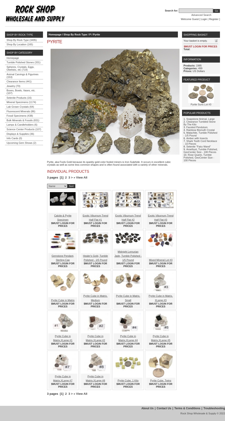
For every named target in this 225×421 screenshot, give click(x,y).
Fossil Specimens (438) (20, 115)
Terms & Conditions (187, 408)
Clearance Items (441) (19, 81)
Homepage (13, 58)
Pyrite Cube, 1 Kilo (128, 380)
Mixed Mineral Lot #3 (160, 260)
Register (214, 19)
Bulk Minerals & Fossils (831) (23, 120)
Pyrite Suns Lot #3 (201, 104)
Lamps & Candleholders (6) (22, 124)
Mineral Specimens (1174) (21, 102)
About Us (147, 408)
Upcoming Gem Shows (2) (21, 142)
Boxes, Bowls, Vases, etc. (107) (21, 92)
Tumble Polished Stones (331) (24, 62)
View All (81, 177)
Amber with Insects (197, 138)
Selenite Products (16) (19, 97)
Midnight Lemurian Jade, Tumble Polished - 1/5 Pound (128, 255)
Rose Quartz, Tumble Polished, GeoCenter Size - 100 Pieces (199, 157)
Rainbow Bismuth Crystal (200, 130)
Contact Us (164, 408)
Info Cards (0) (14, 138)
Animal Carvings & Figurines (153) (23, 75)
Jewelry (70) (13, 86)
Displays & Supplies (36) (20, 134)
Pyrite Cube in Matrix (62, 300)
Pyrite (96, 34)
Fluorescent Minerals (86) (21, 111)
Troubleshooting (214, 408)
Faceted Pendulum (197, 127)
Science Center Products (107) (24, 129)
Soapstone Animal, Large (200, 119)
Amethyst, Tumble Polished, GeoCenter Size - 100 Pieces (201, 150)
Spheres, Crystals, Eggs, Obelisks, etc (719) (20, 68)
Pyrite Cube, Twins (160, 380)
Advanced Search (201, 15)
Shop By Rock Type (75, 34)
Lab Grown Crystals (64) (20, 106)
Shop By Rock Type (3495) (22, 40)
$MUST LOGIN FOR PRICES (62, 224)
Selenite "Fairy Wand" (198, 146)
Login (204, 19)
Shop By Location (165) (20, 44)
